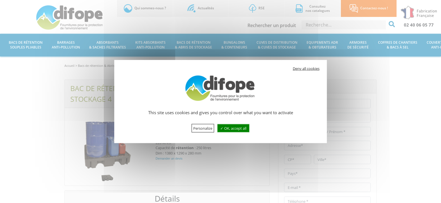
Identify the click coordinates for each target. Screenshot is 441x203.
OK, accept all (233, 128)
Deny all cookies (306, 68)
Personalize (202, 128)
